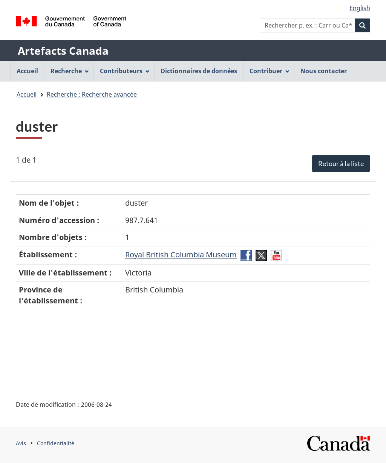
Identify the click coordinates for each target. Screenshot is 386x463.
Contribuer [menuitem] (270, 71)
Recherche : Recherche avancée (92, 94)
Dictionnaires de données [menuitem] (199, 71)
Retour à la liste (341, 163)
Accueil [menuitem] (27, 71)
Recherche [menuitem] (70, 71)
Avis (21, 443)
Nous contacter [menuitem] (323, 71)
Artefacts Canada (63, 50)
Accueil (27, 94)
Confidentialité (55, 443)
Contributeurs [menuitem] (125, 71)
